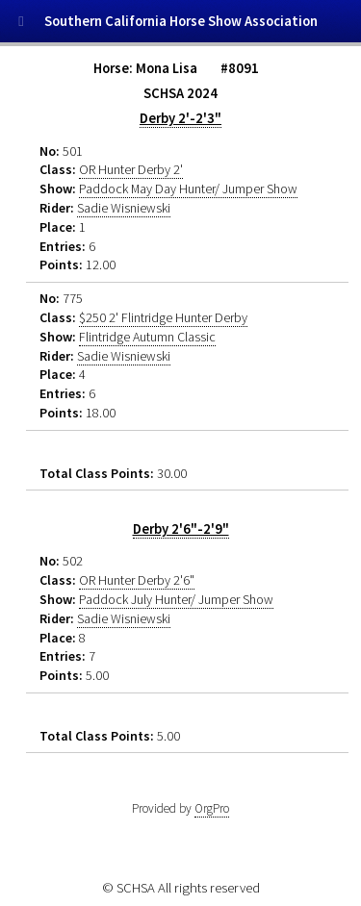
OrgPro (211, 808)
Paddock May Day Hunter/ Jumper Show (188, 188)
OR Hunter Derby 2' (131, 169)
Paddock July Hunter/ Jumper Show (176, 599)
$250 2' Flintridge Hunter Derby (163, 317)
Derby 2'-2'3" (180, 118)
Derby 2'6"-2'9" (181, 529)
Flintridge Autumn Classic (147, 336)
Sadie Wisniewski (123, 207)
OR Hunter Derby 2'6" (136, 580)
